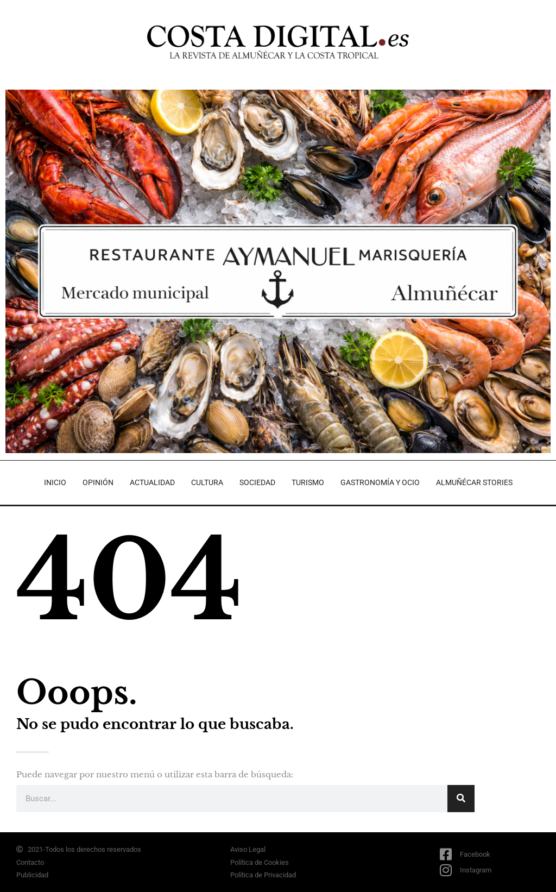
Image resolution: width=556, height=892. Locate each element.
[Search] (461, 798)
